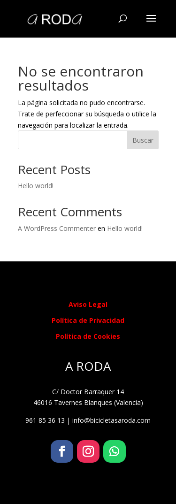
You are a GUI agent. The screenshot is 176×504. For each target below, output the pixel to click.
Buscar (142, 140)
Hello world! (36, 185)
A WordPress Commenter (57, 228)
